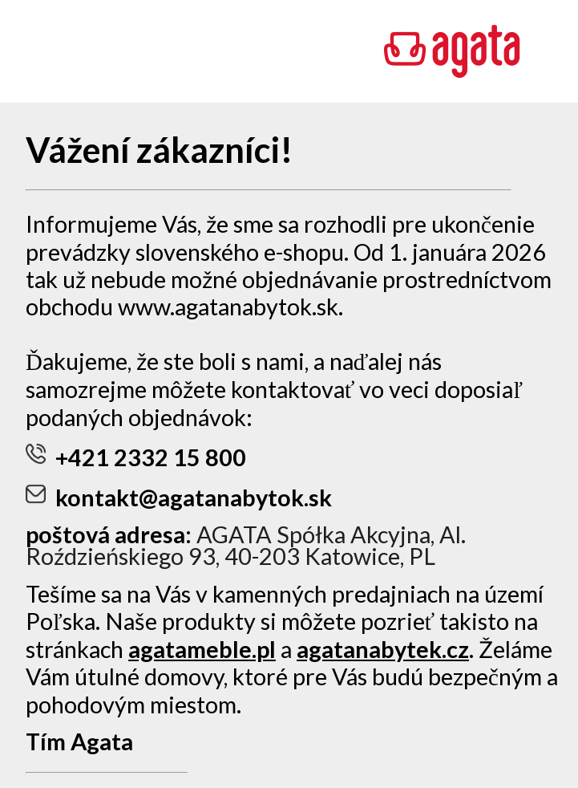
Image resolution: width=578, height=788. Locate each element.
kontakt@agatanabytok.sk (179, 497)
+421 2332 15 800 (136, 457)
